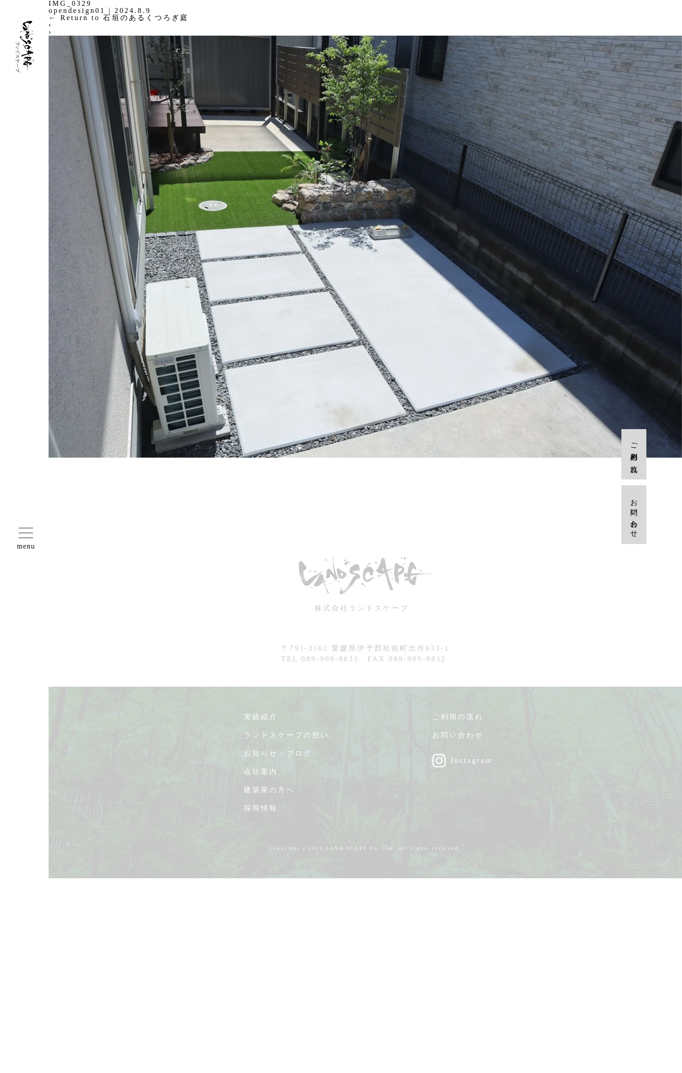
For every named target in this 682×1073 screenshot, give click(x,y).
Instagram (472, 764)
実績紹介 (261, 721)
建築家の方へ (269, 794)
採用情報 (261, 812)
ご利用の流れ (458, 721)
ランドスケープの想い (286, 739)
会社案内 (261, 775)
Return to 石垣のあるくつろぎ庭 (119, 17)
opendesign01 (77, 10)
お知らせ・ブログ (278, 757)
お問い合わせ (458, 739)
